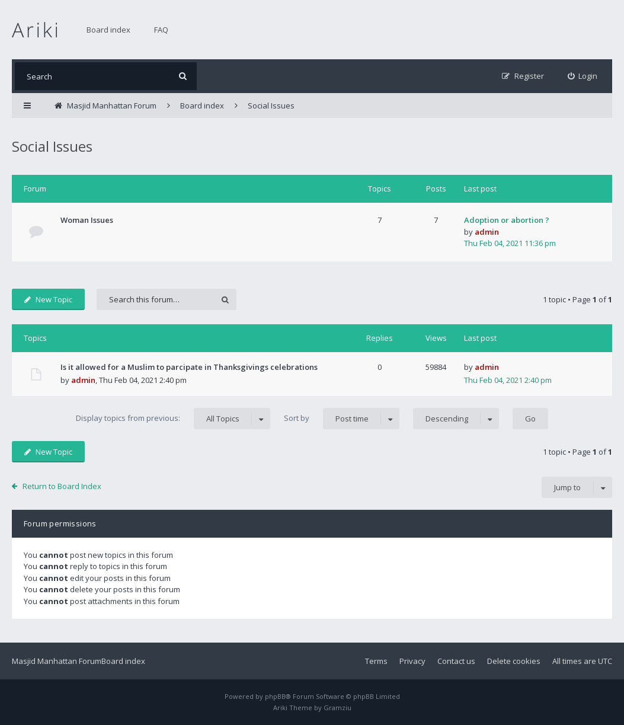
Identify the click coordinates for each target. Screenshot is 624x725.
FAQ (161, 29)
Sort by (341, 418)
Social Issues (52, 146)
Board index (108, 29)
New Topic (48, 299)
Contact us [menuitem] (456, 661)
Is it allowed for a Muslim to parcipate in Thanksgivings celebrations (189, 367)
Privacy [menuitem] (412, 661)
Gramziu (337, 707)
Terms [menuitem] (376, 661)
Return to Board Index (62, 486)
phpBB (275, 696)
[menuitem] (583, 76)
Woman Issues (86, 220)
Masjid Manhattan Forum (56, 661)
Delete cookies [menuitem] (513, 661)
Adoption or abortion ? (506, 220)
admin (487, 231)
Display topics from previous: (173, 418)
